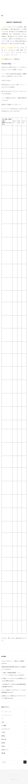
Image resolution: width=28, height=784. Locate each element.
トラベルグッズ (5, 729)
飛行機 (3, 753)
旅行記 (3, 746)
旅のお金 (3, 739)
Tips (2, 718)
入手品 (3, 732)
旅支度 (3, 742)
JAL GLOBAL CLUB (6, 711)
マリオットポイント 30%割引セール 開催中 (12, 661)
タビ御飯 (3, 725)
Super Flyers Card (6, 715)
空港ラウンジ (5, 749)
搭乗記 (3, 736)
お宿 (2, 722)
